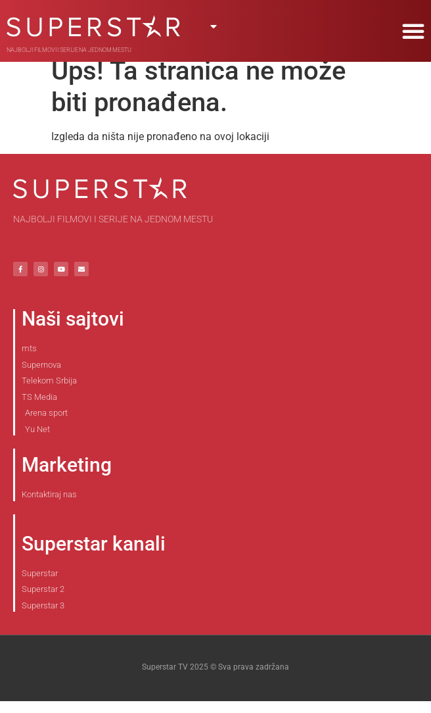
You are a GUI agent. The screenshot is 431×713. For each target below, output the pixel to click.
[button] (413, 31)
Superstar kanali (94, 555)
